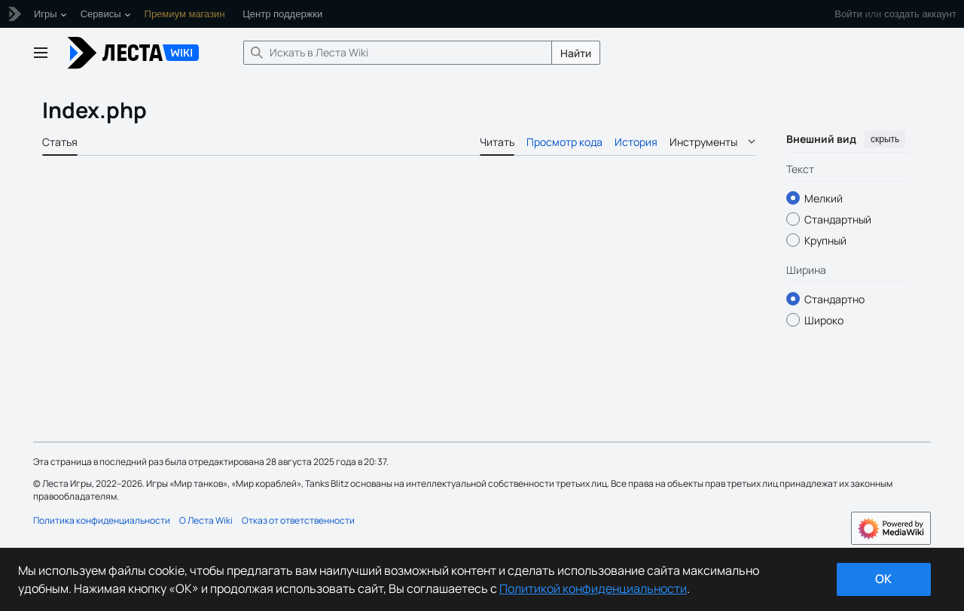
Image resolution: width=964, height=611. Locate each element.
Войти (848, 14)
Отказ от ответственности (298, 520)
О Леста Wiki (206, 520)
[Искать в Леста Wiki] (397, 53)
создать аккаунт (920, 14)
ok (883, 578)
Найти (575, 53)
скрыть (885, 139)
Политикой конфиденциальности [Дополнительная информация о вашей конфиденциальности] (593, 588)
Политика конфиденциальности (101, 520)
